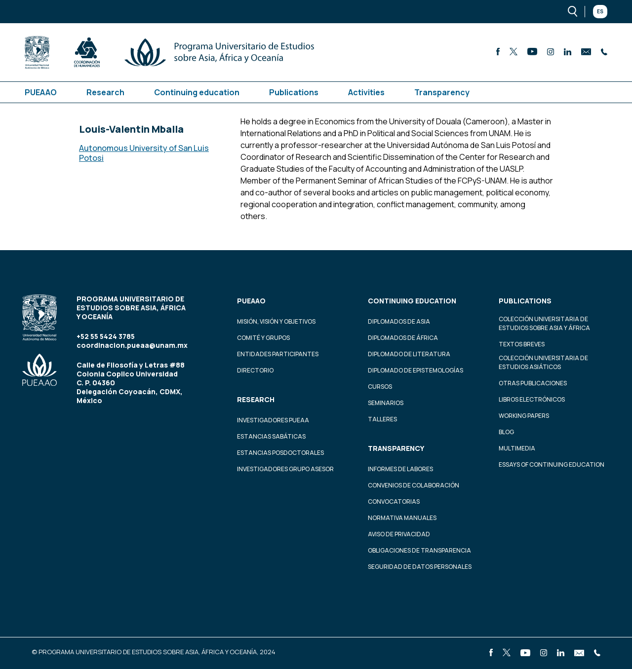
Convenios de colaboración (413, 485)
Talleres (382, 419)
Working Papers (524, 415)
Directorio (255, 370)
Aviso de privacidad (399, 534)
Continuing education (196, 92)
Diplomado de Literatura (409, 354)
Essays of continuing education (551, 464)
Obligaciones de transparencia (419, 550)
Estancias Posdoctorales (280, 452)
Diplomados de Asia (399, 321)
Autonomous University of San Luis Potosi (144, 153)
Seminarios (385, 403)
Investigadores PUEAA (273, 420)
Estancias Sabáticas (271, 436)
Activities (366, 92)
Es (600, 11)
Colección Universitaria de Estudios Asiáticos (543, 362)
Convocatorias (394, 501)
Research (105, 92)
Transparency (442, 92)
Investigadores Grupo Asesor (285, 469)
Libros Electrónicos (532, 399)
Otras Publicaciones (533, 383)
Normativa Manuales (402, 518)
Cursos (380, 386)
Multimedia (517, 448)
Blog (506, 432)
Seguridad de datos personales (420, 566)
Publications (293, 92)
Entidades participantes (277, 354)
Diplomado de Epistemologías (415, 370)
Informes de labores (400, 469)
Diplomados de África (403, 338)
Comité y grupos (263, 338)
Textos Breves (522, 344)
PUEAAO (41, 92)
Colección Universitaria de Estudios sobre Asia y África (544, 323)
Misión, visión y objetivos (276, 321)
